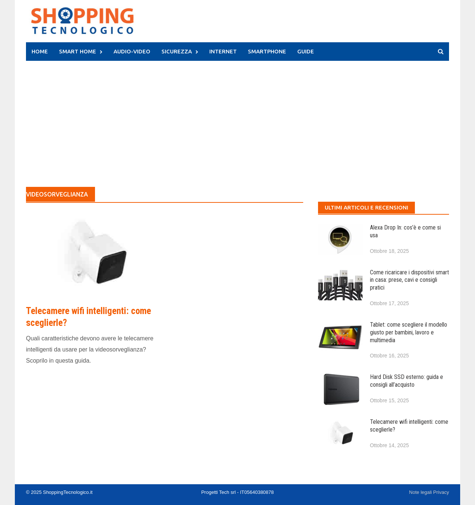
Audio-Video (132, 51)
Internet (223, 51)
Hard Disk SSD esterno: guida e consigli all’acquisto (406, 380)
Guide (305, 51)
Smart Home (77, 51)
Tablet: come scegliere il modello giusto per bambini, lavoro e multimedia (408, 332)
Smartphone (267, 51)
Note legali (421, 492)
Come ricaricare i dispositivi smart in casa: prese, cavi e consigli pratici (409, 280)
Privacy (441, 492)
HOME (40, 51)
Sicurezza (176, 51)
